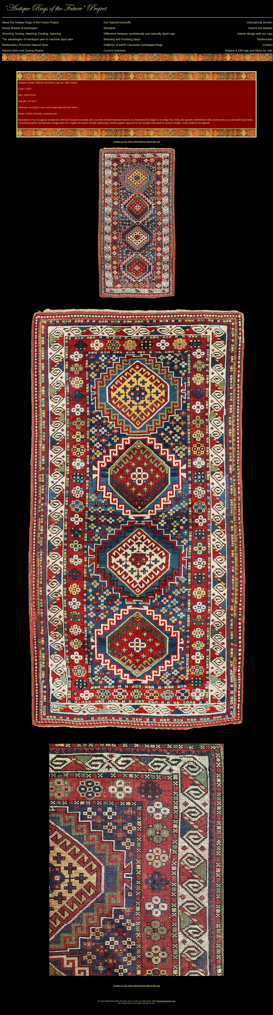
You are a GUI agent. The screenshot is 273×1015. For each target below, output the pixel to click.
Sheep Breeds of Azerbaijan (19, 28)
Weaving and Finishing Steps (122, 39)
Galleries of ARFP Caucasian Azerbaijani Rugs (133, 44)
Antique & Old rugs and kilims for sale (248, 50)
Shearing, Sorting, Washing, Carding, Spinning (31, 33)
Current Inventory (115, 50)
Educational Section (259, 22)
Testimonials (264, 39)
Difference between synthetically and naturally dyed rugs (139, 33)
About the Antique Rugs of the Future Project (30, 22)
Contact (267, 44)
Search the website (260, 28)
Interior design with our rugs (254, 33)
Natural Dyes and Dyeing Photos (22, 50)
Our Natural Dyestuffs (117, 22)
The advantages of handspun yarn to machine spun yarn (37, 39)
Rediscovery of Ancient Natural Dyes (25, 44)
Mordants (110, 28)
